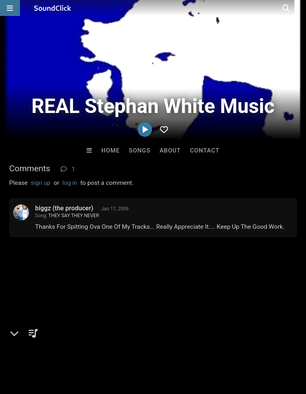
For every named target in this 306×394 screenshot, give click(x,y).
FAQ (33, 346)
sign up (41, 182)
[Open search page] (298, 8)
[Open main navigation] (10, 8)
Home (110, 150)
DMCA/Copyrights (148, 346)
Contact (204, 150)
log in (69, 182)
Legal (215, 346)
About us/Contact (71, 346)
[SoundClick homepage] (52, 8)
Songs (139, 150)
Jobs (109, 346)
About (170, 150)
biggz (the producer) (64, 208)
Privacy (190, 346)
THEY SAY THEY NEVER (73, 215)
